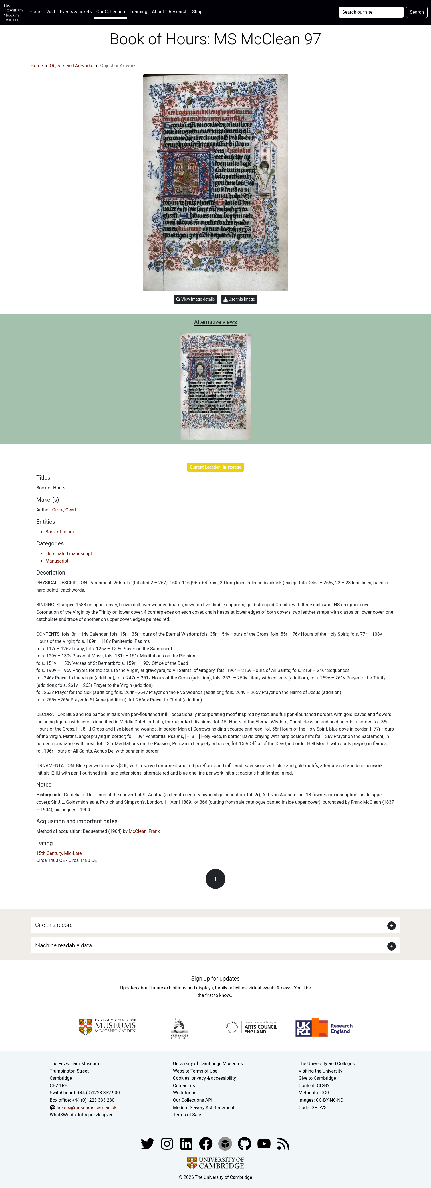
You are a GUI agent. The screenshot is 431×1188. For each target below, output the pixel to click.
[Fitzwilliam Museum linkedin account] (206, 1143)
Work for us (184, 1092)
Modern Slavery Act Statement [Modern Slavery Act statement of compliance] (204, 1107)
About (158, 11)
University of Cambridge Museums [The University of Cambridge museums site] (208, 1063)
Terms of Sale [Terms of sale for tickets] (187, 1114)
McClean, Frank (144, 831)
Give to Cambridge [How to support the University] (317, 1078)
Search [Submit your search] (417, 12)
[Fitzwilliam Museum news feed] (283, 1143)
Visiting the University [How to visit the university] (320, 1071)
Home (36, 11)
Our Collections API (192, 1100)
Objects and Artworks (71, 65)
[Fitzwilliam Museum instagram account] (167, 1143)
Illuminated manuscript (68, 553)
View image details (195, 299)
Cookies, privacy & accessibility (204, 1078)
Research (178, 11)
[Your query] (371, 12)
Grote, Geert (64, 510)
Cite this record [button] (54, 924)
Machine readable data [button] (63, 945)
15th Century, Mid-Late (59, 853)
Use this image (239, 299)
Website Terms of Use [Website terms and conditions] (195, 1071)
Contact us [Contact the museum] (184, 1085)
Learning (138, 11)
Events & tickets (76, 11)
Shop (197, 11)
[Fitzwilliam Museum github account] (245, 1143)
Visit (50, 11)
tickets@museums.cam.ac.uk (86, 1107)
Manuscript (57, 561)
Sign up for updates (215, 978)
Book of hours (59, 532)
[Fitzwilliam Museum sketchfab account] (225, 1143)
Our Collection (110, 11)
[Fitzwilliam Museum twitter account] (148, 1143)
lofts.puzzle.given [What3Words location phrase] (95, 1114)
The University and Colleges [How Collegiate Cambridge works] (327, 1063)
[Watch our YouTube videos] (264, 1143)
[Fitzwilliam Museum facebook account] (187, 1143)
